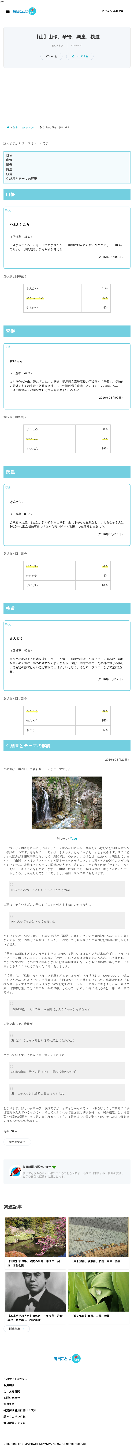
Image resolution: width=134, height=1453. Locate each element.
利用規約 (8, 1404)
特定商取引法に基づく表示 (20, 1410)
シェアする (80, 56)
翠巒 (9, 164)
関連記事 (14, 1328)
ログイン (107, 11)
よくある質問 (11, 1391)
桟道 (9, 174)
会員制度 (8, 1385)
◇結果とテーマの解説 (21, 178)
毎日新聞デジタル (14, 1422)
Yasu (73, 838)
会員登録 (118, 11)
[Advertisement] (67, 95)
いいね (53, 56)
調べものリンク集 (14, 1416)
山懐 (9, 160)
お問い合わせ (11, 1397)
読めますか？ (58, 45)
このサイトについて (15, 1378)
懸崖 (9, 169)
